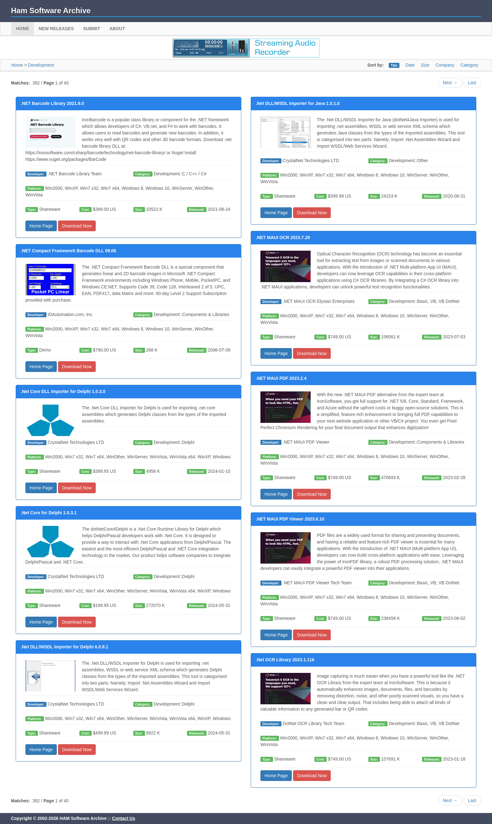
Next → (450, 82)
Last (472, 82)
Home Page (41, 225)
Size (425, 65)
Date (410, 65)
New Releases (56, 28)
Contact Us (123, 818)
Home (22, 28)
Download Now (77, 225)
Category (469, 65)
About (117, 28)
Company (445, 65)
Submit (91, 28)
